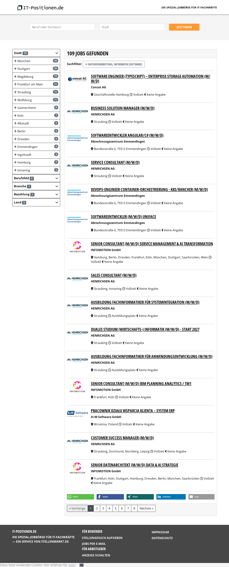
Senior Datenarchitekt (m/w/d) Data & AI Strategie (134, 465)
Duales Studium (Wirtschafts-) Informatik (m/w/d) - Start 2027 (145, 329)
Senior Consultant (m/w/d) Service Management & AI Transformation (152, 243)
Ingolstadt (36, 154)
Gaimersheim (36, 108)
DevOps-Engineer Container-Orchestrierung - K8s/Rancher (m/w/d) (149, 189)
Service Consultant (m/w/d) (115, 162)
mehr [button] (72, 565)
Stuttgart (36, 69)
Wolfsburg (36, 100)
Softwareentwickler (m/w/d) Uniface (123, 216)
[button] (36, 53)
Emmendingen (36, 147)
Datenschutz (162, 538)
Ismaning (36, 170)
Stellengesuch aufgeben (102, 538)
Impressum (160, 532)
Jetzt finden (184, 27)
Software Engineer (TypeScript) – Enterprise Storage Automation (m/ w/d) (150, 78)
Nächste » (146, 508)
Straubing (36, 92)
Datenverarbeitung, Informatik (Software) (113, 64)
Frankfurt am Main (36, 84)
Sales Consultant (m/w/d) (114, 275)
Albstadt (36, 123)
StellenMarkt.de (55, 542)
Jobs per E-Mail (94, 544)
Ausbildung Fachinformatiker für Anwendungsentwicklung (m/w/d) (151, 356)
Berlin (36, 131)
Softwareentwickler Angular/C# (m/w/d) (127, 135)
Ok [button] (81, 565)
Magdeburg (36, 76)
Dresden (36, 139)
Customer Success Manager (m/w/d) (122, 438)
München (36, 61)
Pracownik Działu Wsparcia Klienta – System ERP (133, 410)
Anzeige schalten (96, 555)
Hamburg (36, 162)
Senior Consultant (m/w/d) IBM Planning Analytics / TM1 (141, 383)
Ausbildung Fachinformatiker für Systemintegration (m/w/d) (145, 302)
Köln (36, 115)
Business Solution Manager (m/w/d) (123, 108)
